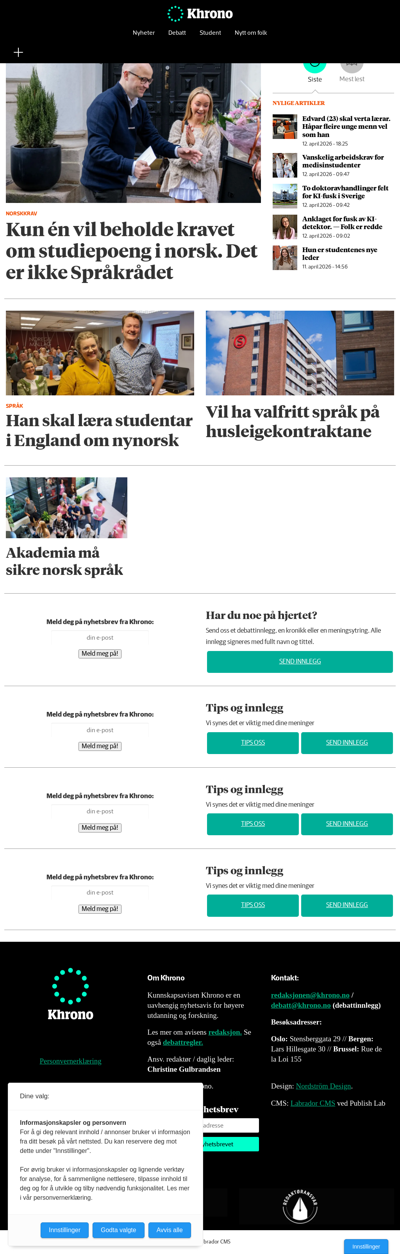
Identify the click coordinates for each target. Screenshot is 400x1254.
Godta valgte (118, 1230)
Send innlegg (300, 661)
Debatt (177, 37)
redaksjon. (225, 1032)
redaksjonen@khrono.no (310, 995)
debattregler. (183, 1042)
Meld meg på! (100, 654)
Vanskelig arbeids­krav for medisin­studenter (343, 160)
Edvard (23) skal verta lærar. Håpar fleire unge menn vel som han (346, 126)
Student (210, 37)
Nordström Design (323, 1086)
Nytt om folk (251, 37)
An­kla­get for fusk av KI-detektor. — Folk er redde (342, 222)
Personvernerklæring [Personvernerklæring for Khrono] (71, 1061)
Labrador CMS (313, 1103)
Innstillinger (366, 1246)
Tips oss (253, 743)
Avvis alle (170, 1230)
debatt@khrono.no (301, 1005)
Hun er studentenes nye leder (339, 253)
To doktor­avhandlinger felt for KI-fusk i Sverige (345, 191)
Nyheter (144, 37)
